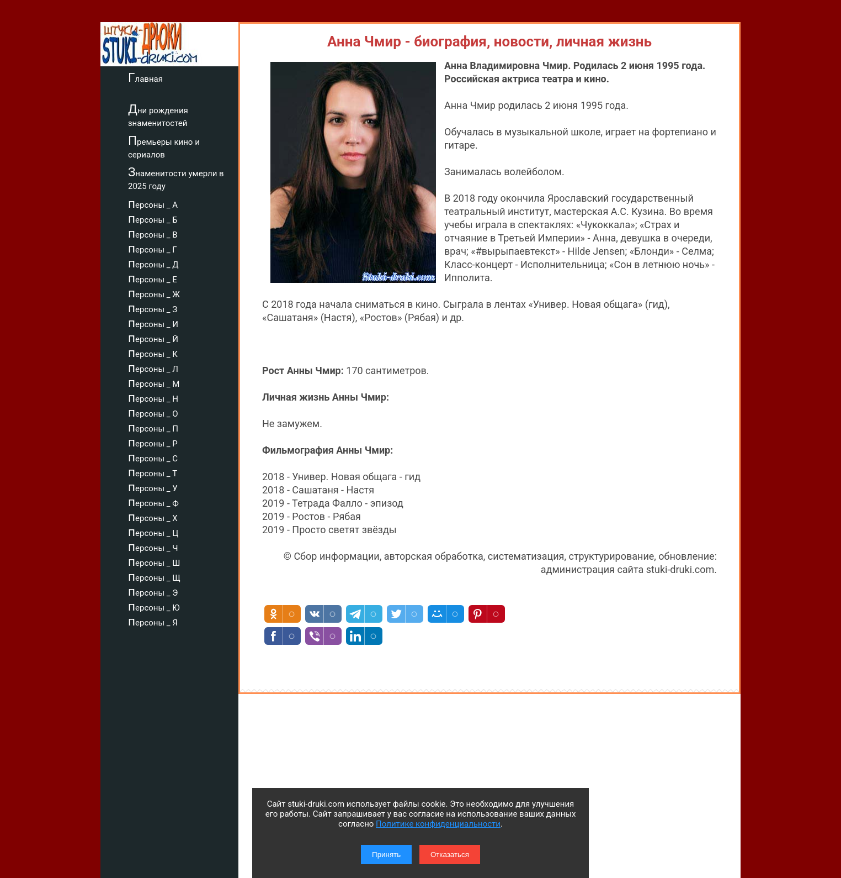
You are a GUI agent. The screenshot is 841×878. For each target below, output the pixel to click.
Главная (145, 77)
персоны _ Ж (154, 293)
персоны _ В (153, 233)
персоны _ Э (153, 591)
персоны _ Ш (154, 561)
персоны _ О (153, 412)
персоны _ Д (153, 263)
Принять (386, 854)
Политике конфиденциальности (438, 824)
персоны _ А (153, 203)
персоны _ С (153, 457)
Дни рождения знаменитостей (158, 115)
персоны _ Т (152, 472)
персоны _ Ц (153, 531)
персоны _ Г (152, 248)
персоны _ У (153, 487)
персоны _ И (153, 323)
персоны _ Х (153, 516)
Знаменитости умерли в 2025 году (176, 178)
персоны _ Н (153, 397)
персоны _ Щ (154, 576)
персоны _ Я (153, 621)
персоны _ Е (152, 278)
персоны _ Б (153, 218)
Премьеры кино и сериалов (164, 146)
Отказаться (449, 854)
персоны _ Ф (153, 502)
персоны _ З (152, 308)
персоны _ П (153, 427)
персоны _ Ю (154, 606)
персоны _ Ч (153, 546)
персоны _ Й (153, 337)
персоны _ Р (153, 442)
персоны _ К (153, 352)
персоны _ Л (153, 367)
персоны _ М (153, 382)
